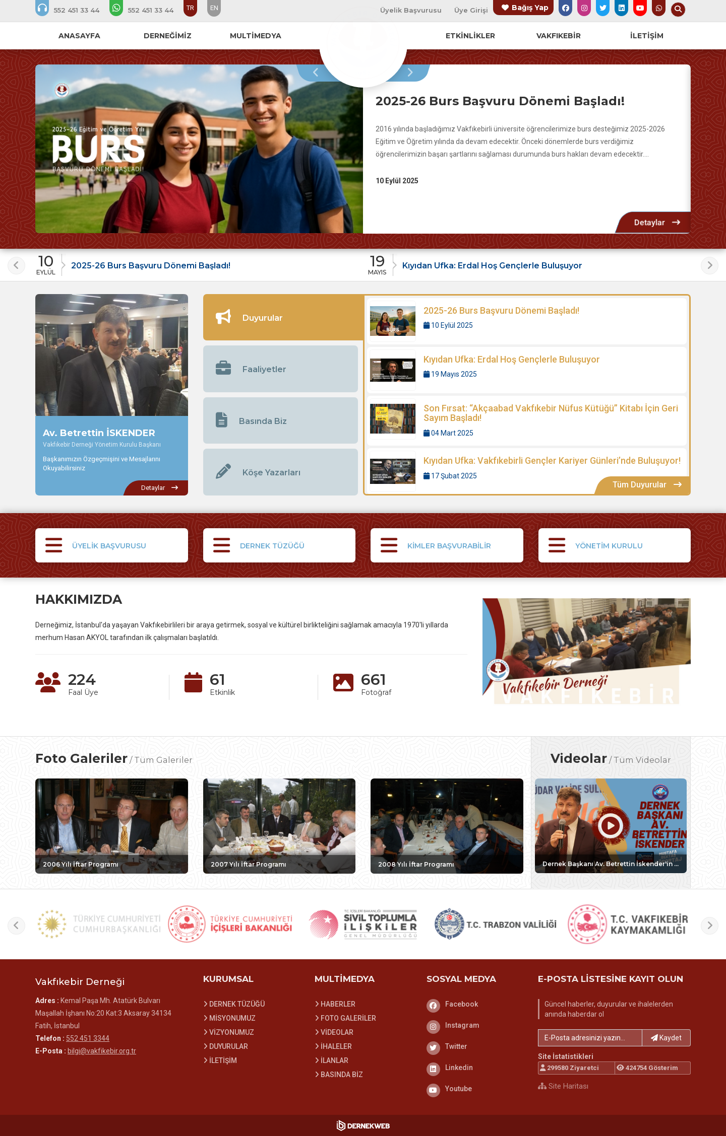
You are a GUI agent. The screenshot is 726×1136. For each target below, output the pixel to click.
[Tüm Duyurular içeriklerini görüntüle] (647, 485)
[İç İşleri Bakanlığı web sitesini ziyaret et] (230, 924)
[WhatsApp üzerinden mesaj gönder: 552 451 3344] (148, 10)
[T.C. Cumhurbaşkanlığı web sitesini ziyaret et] (97, 924)
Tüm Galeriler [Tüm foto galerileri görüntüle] (163, 760)
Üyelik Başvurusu (411, 10)
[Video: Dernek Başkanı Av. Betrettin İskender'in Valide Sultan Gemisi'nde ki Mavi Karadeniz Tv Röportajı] (611, 825)
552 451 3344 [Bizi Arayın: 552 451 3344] (87, 1038)
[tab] (283, 317)
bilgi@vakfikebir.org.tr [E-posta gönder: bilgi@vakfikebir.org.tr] (102, 1051)
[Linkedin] (475, 1067)
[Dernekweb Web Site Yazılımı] (363, 1125)
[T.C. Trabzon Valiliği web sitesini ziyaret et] (495, 924)
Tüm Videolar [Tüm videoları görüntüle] (642, 760)
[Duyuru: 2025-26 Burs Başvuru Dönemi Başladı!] (198, 262)
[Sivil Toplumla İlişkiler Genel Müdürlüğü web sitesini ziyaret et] (363, 924)
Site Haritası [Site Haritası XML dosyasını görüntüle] (563, 1086)
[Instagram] (475, 1025)
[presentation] (318, 73)
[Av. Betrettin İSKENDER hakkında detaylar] (159, 487)
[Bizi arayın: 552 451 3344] (74, 10)
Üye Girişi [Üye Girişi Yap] (471, 10)
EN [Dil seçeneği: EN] (214, 8)
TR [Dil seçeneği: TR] (190, 8)
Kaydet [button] (666, 1038)
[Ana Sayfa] (363, 42)
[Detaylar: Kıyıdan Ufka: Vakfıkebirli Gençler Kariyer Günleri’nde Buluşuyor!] (527, 471)
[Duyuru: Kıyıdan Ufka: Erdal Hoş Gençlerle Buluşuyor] (529, 262)
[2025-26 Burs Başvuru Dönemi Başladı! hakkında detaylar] (199, 149)
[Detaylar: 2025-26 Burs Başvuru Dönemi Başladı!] (657, 222)
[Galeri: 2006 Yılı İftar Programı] (111, 826)
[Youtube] (475, 1089)
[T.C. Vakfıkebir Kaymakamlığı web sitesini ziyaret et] (628, 924)
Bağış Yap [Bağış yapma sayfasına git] (530, 7)
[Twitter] (475, 1046)
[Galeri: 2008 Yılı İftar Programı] (447, 826)
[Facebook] (475, 1004)
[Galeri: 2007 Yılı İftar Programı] (279, 826)
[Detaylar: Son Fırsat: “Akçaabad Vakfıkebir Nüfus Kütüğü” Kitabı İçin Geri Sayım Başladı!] (527, 421)
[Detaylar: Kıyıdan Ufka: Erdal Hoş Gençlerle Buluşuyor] (527, 370)
